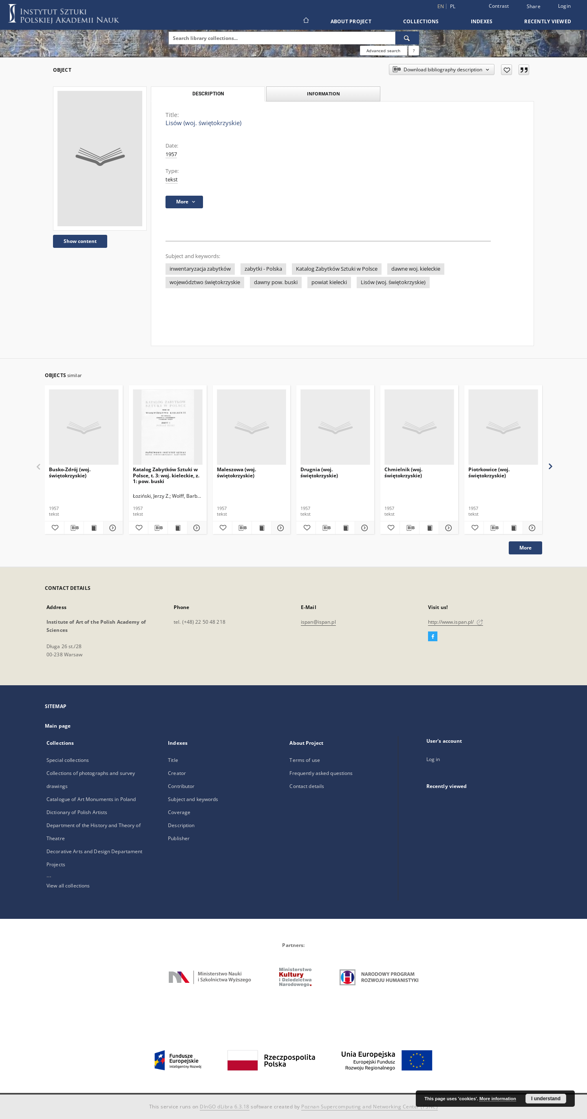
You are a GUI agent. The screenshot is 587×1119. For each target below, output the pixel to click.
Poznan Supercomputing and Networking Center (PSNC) (369, 1106)
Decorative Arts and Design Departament (94, 851)
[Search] (407, 37)
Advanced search (383, 50)
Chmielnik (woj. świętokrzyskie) (403, 472)
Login (564, 5)
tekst (172, 179)
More (525, 547)
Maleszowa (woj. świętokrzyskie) (236, 472)
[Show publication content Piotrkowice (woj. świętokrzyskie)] (513, 528)
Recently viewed (547, 21)
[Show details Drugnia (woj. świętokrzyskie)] (363, 528)
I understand (546, 1098)
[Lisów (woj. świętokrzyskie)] (99, 158)
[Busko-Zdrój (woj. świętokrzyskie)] (83, 427)
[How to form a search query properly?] (413, 50)
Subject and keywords (193, 799)
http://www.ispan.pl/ (455, 621)
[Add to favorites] (506, 69)
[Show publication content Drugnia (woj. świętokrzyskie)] (345, 528)
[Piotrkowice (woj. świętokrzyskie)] (503, 427)
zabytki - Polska (263, 268)
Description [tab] (208, 94)
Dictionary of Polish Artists (76, 812)
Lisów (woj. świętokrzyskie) (393, 282)
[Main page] (305, 21)
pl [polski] (453, 6)
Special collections (67, 760)
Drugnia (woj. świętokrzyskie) (319, 472)
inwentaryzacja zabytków (200, 268)
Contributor (181, 786)
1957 (171, 154)
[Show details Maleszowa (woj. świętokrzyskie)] (279, 528)
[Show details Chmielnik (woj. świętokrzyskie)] (447, 528)
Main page (58, 725)
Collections (421, 21)
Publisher (179, 838)
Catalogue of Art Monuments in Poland (91, 799)
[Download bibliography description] (74, 528)
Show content (80, 241)
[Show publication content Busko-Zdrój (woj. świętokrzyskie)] (93, 528)
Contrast (499, 5)
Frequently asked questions (321, 773)
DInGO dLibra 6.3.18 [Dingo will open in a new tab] (224, 1106)
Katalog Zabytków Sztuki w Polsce (336, 268)
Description (181, 825)
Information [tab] (323, 93)
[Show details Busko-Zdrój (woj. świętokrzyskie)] (111, 528)
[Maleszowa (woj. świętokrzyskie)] (251, 427)
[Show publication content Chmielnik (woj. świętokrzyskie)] (429, 528)
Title (173, 760)
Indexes (482, 21)
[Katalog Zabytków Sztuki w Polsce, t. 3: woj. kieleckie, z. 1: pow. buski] (167, 427)
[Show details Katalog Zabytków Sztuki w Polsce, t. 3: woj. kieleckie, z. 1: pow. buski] (195, 528)
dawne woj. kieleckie (415, 268)
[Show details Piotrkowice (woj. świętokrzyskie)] (531, 528)
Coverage (179, 812)
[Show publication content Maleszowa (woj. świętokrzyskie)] (261, 528)
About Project (351, 21)
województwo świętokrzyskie (205, 282)
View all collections (68, 885)
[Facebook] (432, 636)
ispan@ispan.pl (318, 621)
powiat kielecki (329, 282)
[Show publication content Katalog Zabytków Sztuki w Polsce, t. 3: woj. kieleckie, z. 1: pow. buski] (177, 528)
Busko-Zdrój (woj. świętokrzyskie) (69, 472)
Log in (433, 759)
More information (497, 1098)
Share (534, 6)
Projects (55, 864)
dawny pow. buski (276, 282)
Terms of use (304, 760)
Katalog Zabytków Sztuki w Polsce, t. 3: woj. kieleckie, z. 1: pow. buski (166, 475)
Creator (177, 773)
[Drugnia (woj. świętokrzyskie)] (335, 427)
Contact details (306, 786)
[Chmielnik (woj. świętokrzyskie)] (419, 427)
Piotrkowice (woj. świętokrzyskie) (489, 472)
